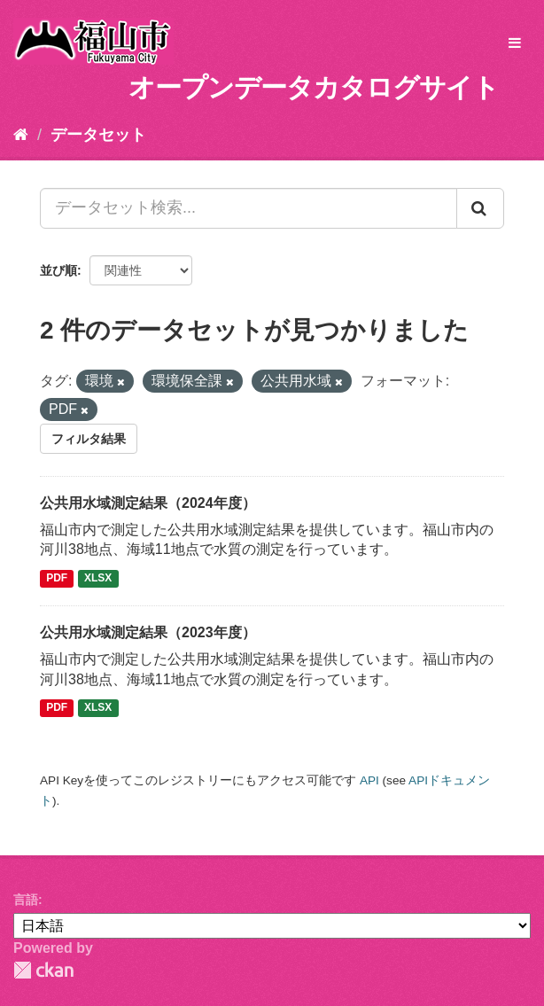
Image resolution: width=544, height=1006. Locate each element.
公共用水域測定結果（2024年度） (148, 503)
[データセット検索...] (248, 208)
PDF (56, 578)
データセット (98, 135)
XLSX (98, 578)
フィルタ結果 (88, 439)
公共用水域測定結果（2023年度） (148, 632)
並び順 (58, 270)
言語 (25, 900)
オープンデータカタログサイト (313, 87)
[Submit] (480, 208)
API (369, 780)
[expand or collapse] (515, 44)
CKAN (43, 970)
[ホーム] (20, 135)
